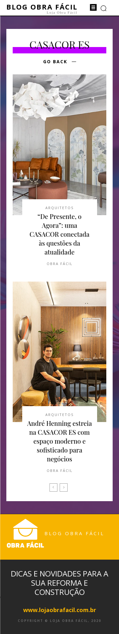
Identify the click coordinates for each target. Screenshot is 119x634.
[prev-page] (53, 487)
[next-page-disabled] (64, 487)
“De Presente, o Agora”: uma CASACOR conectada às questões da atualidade (59, 234)
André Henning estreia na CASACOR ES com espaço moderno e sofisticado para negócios (59, 441)
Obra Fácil (60, 263)
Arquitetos (59, 207)
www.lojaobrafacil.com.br (59, 610)
